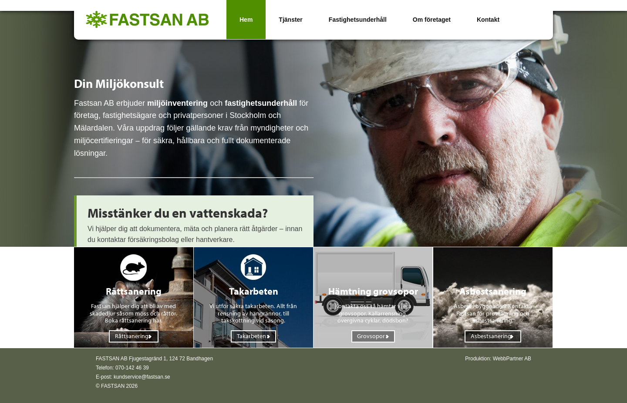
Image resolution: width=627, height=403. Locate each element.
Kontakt (488, 19)
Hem (246, 19)
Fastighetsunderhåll (358, 19)
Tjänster (290, 19)
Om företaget (432, 19)
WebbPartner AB (512, 359)
